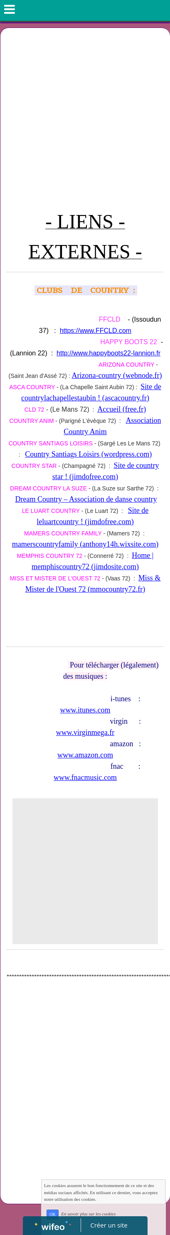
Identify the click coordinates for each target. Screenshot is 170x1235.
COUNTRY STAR (34, 465)
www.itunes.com (85, 710)
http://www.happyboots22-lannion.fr (108, 353)
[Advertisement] (85, 117)
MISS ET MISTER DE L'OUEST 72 (55, 578)
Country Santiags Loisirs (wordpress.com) (88, 454)
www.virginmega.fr (85, 732)
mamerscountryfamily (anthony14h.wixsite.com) (85, 544)
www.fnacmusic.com (85, 777)
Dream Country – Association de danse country (86, 499)
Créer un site (108, 1225)
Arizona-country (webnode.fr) (117, 375)
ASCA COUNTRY (32, 387)
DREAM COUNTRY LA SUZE (48, 488)
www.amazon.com (85, 755)
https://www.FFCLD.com (95, 330)
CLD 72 (34, 409)
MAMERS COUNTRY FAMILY (62, 533)
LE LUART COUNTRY (51, 511)
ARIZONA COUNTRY (126, 364)
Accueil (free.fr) (121, 409)
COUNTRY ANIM (32, 421)
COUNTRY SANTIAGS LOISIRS (50, 443)
